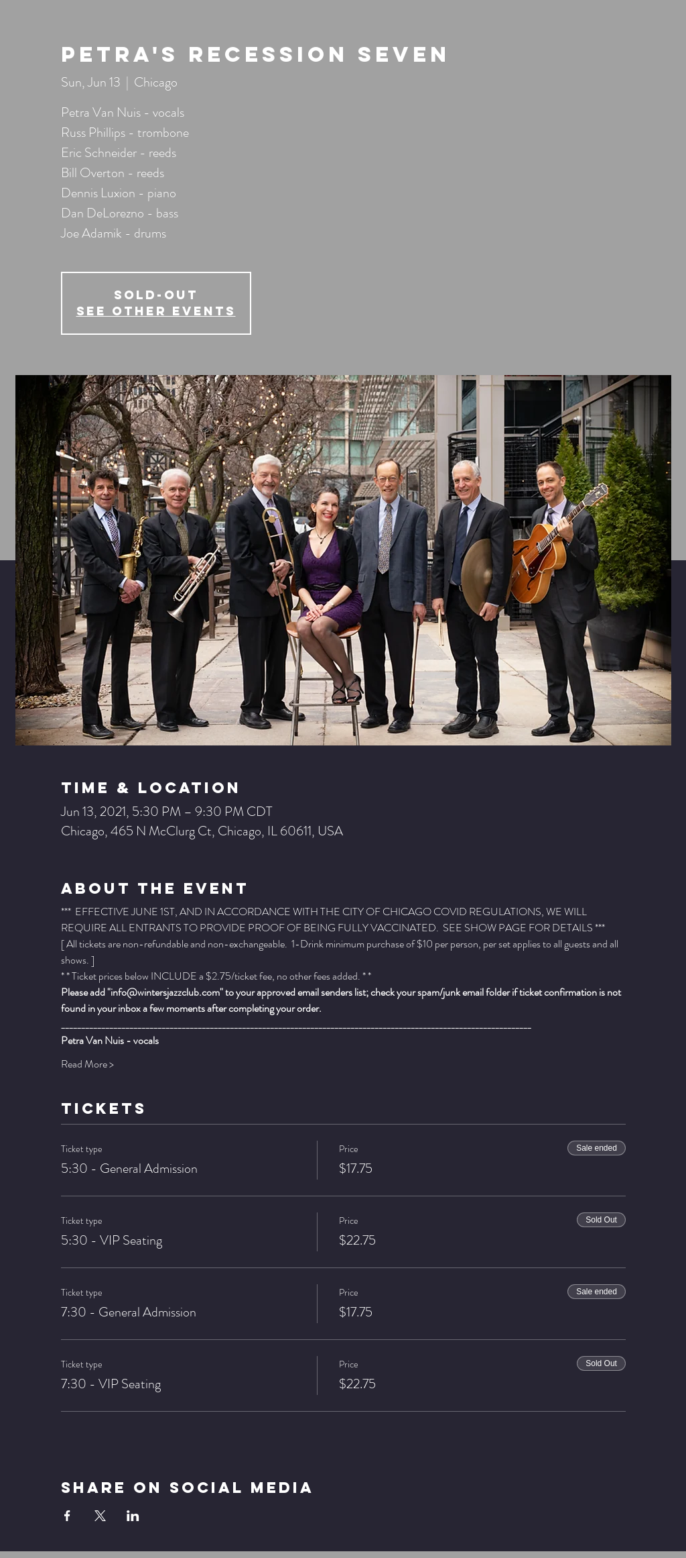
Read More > (87, 1064)
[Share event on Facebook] (67, 1515)
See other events (156, 311)
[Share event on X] (100, 1515)
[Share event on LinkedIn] (133, 1515)
